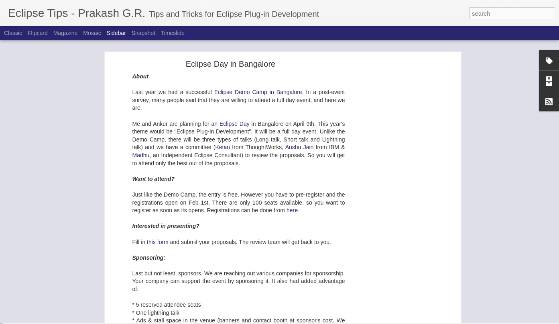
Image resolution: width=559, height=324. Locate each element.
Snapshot (143, 33)
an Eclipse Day (230, 71)
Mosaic (92, 33)
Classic (13, 33)
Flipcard (38, 33)
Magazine (65, 33)
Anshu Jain (299, 94)
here (292, 157)
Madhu (141, 102)
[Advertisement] (389, 137)
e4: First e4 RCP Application (50, 302)
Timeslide (173, 33)
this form (158, 189)
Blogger (304, 319)
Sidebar (116, 33)
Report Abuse (328, 319)
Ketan (222, 94)
